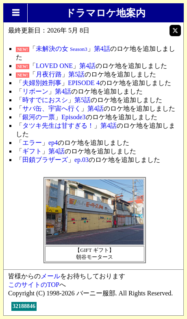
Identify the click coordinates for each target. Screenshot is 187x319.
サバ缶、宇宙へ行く (51, 108)
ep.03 (81, 159)
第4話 (102, 48)
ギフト (32, 151)
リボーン (35, 91)
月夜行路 (49, 74)
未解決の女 (61, 48)
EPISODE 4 (84, 82)
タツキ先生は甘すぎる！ (58, 125)
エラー (32, 142)
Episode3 (73, 117)
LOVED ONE (54, 65)
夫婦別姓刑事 (41, 82)
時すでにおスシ (45, 99)
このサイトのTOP (33, 284)
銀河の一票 (38, 117)
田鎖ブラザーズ (45, 159)
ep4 (53, 142)
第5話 (76, 74)
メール (50, 276)
